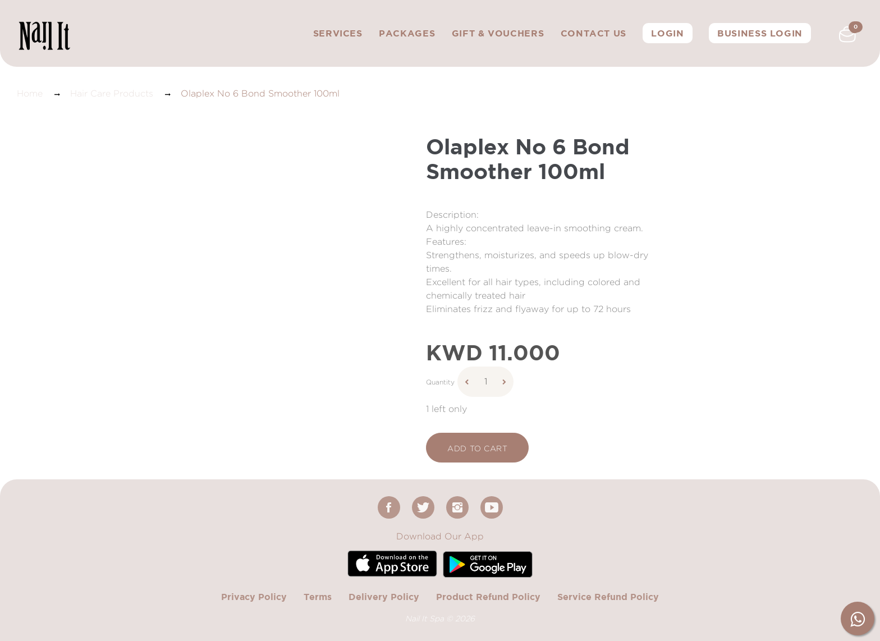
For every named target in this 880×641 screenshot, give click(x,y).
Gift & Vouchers (498, 33)
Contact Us (593, 33)
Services (338, 33)
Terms (318, 597)
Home (30, 93)
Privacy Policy (254, 597)
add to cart (477, 448)
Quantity (440, 382)
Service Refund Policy (608, 597)
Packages (407, 33)
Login (667, 33)
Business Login (760, 33)
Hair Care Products (111, 93)
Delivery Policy (384, 597)
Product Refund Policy (488, 597)
